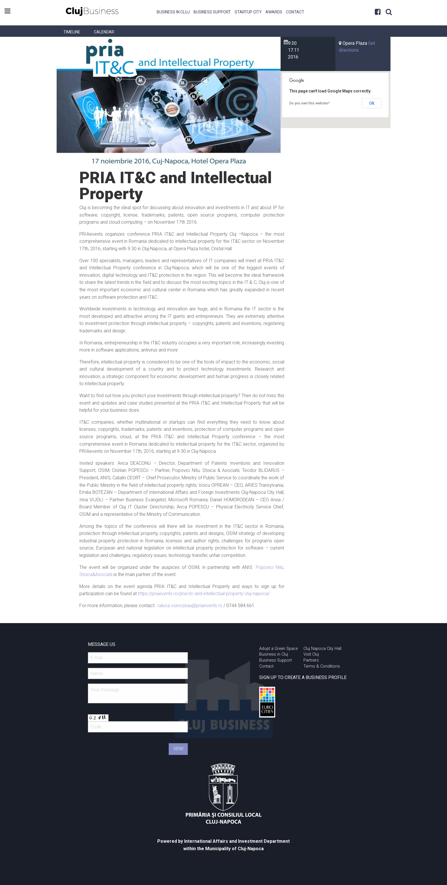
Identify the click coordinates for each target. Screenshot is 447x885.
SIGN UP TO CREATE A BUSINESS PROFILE (303, 677)
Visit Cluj (311, 654)
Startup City (248, 12)
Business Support (212, 12)
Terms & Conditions (321, 666)
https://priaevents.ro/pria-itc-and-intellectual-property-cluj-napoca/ (204, 593)
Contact (295, 12)
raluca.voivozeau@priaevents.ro (190, 605)
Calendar (104, 32)
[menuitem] (173, 11)
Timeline (71, 32)
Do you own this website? (309, 103)
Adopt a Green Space (278, 648)
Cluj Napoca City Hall (322, 648)
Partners (311, 660)
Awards (273, 12)
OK (371, 103)
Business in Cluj (173, 12)
